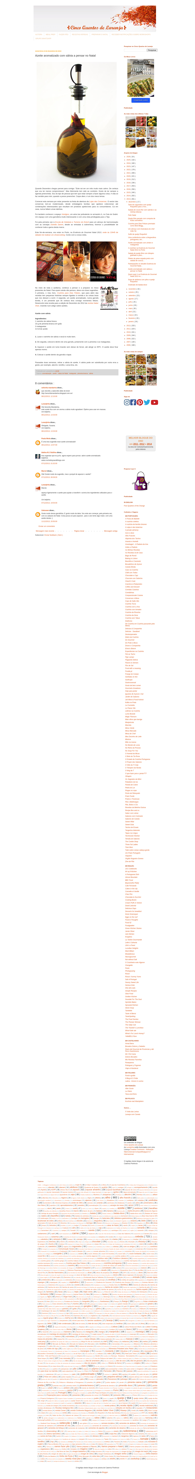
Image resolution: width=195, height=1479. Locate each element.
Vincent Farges (138, 1454)
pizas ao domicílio (89, 1388)
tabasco (74, 1436)
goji (125, 1306)
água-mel (54, 1194)
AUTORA (38, 35)
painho (140, 1366)
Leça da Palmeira (149, 1320)
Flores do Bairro (144, 1299)
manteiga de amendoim (59, 1334)
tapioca (136, 1436)
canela (91, 1230)
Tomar (135, 1439)
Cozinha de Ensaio (88, 1258)
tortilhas (107, 1442)
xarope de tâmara (59, 1461)
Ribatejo (123, 1410)
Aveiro (68, 1208)
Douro (148, 1275)
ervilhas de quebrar (128, 1280)
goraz (132, 1306)
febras (69, 1292)
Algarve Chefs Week (78, 1198)
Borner (81, 1223)
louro (129, 1329)
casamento (137, 1233)
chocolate (96, 1241)
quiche (105, 1401)
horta (134, 1311)
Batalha (84, 1213)
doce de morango (68, 1275)
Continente (64, 1251)
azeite (55, 373)
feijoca (99, 1292)
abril (130, 312)
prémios (41, 1395)
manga (102, 1332)
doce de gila (45, 1275)
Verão (64, 1449)
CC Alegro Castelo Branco (124, 1237)
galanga (92, 1304)
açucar (76, 1189)
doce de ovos (95, 1275)
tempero (56, 1439)
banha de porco (134, 1211)
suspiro (66, 1436)
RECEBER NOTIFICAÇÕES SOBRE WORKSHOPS (131, 35)
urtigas (146, 1444)
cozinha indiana (73, 1261)
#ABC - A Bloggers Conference (47, 1185)
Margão (40, 1336)
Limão (42, 1326)
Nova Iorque (42, 1358)
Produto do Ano (152, 1395)
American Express (62, 1203)
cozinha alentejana (77, 1256)
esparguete (54, 1282)
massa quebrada (106, 1339)
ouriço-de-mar (68, 1366)
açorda (155, 1187)
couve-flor (42, 1256)
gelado (150, 1304)
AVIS (84, 1208)
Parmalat (95, 1371)
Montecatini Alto (152, 1348)
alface (155, 1195)
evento (77, 1285)
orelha (147, 1363)
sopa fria (113, 1434)
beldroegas (45, 1218)
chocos (122, 1242)
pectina (125, 1374)
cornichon (128, 1251)
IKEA (91, 1313)
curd (97, 1268)
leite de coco (93, 1324)
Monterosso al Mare (62, 1351)
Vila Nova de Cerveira (150, 1449)
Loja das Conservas (100, 1329)
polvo (155, 1388)
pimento (142, 1385)
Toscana (117, 1442)
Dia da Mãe (139, 1270)
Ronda (83, 1413)
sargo (145, 1420)
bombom (73, 1223)
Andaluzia (121, 1203)
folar (48, 1301)
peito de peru (144, 1374)
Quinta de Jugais (46, 1403)
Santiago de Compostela (122, 1420)
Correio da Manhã (140, 1251)
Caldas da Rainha (121, 1228)
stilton (150, 1434)
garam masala (123, 1304)
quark (112, 1398)
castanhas (55, 1237)
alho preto (141, 1198)
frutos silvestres (58, 1304)
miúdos (99, 1346)
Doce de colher (152, 1272)
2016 (129, 189)
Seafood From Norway (48, 1423)
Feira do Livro (109, 1292)
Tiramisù (115, 1439)
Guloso (134, 1309)
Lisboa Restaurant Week (133, 1327)
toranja (70, 1442)
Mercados (91, 1344)
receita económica (68, 1405)
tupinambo (110, 1444)
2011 (129, 329)
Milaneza (137, 1344)
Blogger (105, 1472)
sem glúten (84, 1423)
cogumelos (77, 1246)
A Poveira (150, 1185)
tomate (144, 1438)
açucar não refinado (83, 1192)
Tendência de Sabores (69, 1439)
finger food (68, 1297)
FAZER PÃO (63, 35)
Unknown (45, 510)
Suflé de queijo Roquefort (137, 234)
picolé (122, 1382)
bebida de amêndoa (82, 1216)
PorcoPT (81, 1390)
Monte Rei (141, 1348)
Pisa (59, 1388)
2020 (129, 176)
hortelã (154, 1311)
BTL (70, 1225)
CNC (135, 1244)
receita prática (110, 1406)
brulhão (63, 1225)
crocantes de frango (67, 1268)
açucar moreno (68, 1192)
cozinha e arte (102, 1258)
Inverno (136, 1315)
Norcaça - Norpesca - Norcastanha (123, 1356)
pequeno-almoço (115, 1377)
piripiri (50, 1388)
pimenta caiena (135, 1382)
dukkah (155, 1275)
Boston (99, 1223)
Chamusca (126, 1239)
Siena (93, 1431)
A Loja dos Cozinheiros (118, 1185)
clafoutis (89, 1244)
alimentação (151, 1198)
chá (97, 1239)
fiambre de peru (152, 1294)
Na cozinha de (90, 1353)
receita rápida (126, 1405)
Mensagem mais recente (45, 531)
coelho (150, 1244)
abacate (51, 1187)
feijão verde (88, 1292)
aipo (73, 1194)
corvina (40, 1254)
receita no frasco (96, 1405)
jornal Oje (126, 1318)
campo (64, 1230)
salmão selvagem (49, 1418)
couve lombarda (135, 1254)
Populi (54, 1390)
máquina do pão (109, 1334)
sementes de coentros (82, 1425)
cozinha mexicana (44, 1263)
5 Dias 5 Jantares (92, 1185)
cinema (70, 1244)
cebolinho (45, 1239)
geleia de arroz (60, 1306)
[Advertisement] (76, 565)
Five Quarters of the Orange (134, 506)
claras (97, 1244)
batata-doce (119, 1213)
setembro (132, 295)
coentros (52, 1246)
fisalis (89, 1297)
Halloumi (143, 1309)
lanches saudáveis (95, 1320)
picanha (90, 1382)
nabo (109, 1353)
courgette (57, 1253)
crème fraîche (53, 1268)
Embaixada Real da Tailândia (94, 1277)
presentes (77, 1395)
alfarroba (45, 1198)
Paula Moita (46, 439)
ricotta (133, 1410)
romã (64, 1413)
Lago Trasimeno (52, 1320)
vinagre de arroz (96, 1451)
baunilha (55, 1216)
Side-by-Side (72, 1431)
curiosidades (107, 1268)
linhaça (99, 1327)
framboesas (105, 1301)
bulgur (76, 1225)
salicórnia (145, 1415)
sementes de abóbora (127, 1423)
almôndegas (77, 1200)
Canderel (82, 1230)
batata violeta (107, 1213)
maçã (155, 1329)
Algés (90, 1198)
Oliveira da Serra (115, 1363)
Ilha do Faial (45, 1315)
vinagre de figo (127, 1451)
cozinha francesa (152, 1258)
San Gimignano (74, 1420)
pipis (43, 1388)
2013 (129, 199)
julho (130, 302)
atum (49, 1208)
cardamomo (42, 1234)
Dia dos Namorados (56, 1273)
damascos (47, 1270)
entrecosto (46, 1280)
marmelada (70, 1337)
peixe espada (66, 1377)
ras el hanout (123, 1403)
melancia (125, 1342)
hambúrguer (153, 1309)
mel (105, 1341)
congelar (130, 1249)
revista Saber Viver (105, 1410)
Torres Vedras (88, 1442)
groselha (108, 1309)
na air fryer (78, 1353)
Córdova (111, 1251)
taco (81, 1436)
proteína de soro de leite (83, 1398)
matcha (142, 1339)
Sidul (87, 1431)
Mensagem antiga (110, 531)
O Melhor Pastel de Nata (124, 1358)
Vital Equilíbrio (143, 1456)
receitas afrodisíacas (45, 1408)
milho (51, 1346)
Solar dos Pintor (76, 1434)
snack (116, 1431)
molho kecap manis (79, 1348)
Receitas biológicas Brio (64, 1408)
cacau (140, 1225)
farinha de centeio (112, 1287)
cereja (70, 1239)
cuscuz (144, 1268)
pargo (80, 1371)
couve (80, 1254)
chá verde (105, 1239)
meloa (145, 1342)
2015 (129, 192)
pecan (115, 1374)
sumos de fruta (46, 1436)
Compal (44, 1249)
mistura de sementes (86, 1346)
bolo (144, 1221)
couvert (52, 1256)
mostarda (109, 1351)
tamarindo (106, 1436)
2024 (129, 163)
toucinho (133, 1442)
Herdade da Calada (110, 1311)
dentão (87, 1270)
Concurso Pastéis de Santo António (114, 1249)
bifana (60, 1221)
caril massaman (64, 1233)
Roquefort (101, 1413)
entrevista (68, 1280)
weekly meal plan (73, 1459)
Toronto (78, 1442)
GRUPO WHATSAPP (43, 39)
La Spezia (154, 1318)
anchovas (110, 1203)
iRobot (60, 1318)
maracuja (133, 1334)
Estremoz (52, 1285)
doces (115, 1275)
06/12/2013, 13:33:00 (49, 415)
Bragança (116, 1223)
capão (132, 1230)
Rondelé (92, 1413)
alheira (98, 1198)
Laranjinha (45, 404)
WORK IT (123, 1459)
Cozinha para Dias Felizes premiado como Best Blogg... (141, 225)
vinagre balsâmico (79, 1451)
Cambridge (154, 1228)
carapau (151, 1230)
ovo (84, 1365)
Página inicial (79, 531)
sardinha (136, 1420)
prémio (152, 1393)
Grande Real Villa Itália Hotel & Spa (49, 1309)
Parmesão (108, 1371)
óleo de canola (108, 1361)
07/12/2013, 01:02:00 (49, 463)
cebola (139, 1236)
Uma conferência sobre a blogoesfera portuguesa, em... (142, 238)
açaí (113, 1187)
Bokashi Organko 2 (122, 1221)
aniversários (148, 1203)
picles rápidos (111, 1382)
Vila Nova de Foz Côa (47, 1451)
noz (52, 1358)
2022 (129, 170)
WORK (113, 1459)
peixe (155, 1374)
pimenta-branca (82, 373)
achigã (129, 1187)
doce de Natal (82, 1275)
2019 (129, 179)
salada (124, 1415)
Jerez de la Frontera (114, 1318)
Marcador (151, 1334)
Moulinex (124, 1351)
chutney (62, 1244)
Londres (112, 1329)
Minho (64, 1346)
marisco (58, 1337)
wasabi (60, 1459)
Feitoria (133, 1292)
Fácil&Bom (97, 1285)
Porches (62, 1390)
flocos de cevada (140, 1297)
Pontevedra (45, 1390)
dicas (90, 1273)
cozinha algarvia (92, 1256)
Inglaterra (94, 1315)
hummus (45, 1313)
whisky (104, 1459)
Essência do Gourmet (104, 1282)
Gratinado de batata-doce (137, 285)
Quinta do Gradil (59, 1403)
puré (105, 1398)
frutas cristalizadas (150, 1301)
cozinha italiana (100, 1261)
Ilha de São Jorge (135, 1313)
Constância (53, 1251)
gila (100, 1306)
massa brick (123, 1336)
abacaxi (62, 1187)
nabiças (100, 1353)
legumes (41, 1323)
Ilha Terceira (66, 1315)
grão (75, 1309)
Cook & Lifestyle (77, 1251)
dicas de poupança (103, 1272)
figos (50, 1297)
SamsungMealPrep (61, 1420)
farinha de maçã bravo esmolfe (57, 1289)
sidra (80, 1431)
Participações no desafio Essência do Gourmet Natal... (142, 265)
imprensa (76, 1315)
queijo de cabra (53, 1401)
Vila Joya (138, 1449)
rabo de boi (97, 1403)
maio (130, 308)
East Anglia (44, 1277)
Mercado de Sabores (77, 1344)
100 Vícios (63, 1185)
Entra (128, 1277)
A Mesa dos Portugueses (136, 1185)
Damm (55, 1270)
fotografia (86, 1301)
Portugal (62, 1393)
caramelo (140, 1230)
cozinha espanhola (138, 1258)
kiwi (145, 1318)
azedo (104, 1208)
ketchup (139, 1318)
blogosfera (98, 1221)
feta (87, 1294)
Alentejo (140, 1194)
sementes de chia (64, 1426)
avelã (75, 1208)
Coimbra (90, 1246)
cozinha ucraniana (59, 1265)
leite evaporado (108, 1323)
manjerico (129, 1332)
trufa (87, 1444)
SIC (62, 1431)
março (131, 315)
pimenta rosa (57, 1385)
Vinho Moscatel (84, 1456)
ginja (119, 1306)
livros (69, 1329)
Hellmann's (97, 1311)
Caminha (55, 1230)
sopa (100, 1433)
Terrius (90, 1439)
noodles (105, 1356)
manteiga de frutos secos (80, 1334)
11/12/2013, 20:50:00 (49, 521)
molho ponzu (92, 1348)
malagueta (73, 373)
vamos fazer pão (62, 1446)
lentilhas (119, 1324)
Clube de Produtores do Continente (119, 1244)
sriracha (141, 1434)
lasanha (122, 1320)
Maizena (79, 1332)
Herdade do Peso (124, 1311)
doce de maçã (55, 1275)
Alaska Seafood (85, 1194)
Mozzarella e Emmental (46, 1353)
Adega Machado (96, 1192)
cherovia (52, 1242)
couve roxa (150, 1254)
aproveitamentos (67, 1205)
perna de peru (65, 1379)
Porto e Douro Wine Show (132, 1390)
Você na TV (153, 1456)
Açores (44, 1190)
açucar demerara (145, 1190)
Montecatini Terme (46, 1351)
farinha (124, 1285)
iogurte (144, 1316)
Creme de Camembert (131, 1265)
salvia (118, 1418)
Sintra (100, 1431)
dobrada (133, 1272)
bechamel (124, 1216)
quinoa (122, 1401)
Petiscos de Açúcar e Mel (147, 1379)
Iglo (67, 1313)
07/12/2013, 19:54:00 (49, 503)
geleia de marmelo (74, 1306)
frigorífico (138, 1301)
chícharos (71, 1242)
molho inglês (67, 1348)
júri (133, 1318)
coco (141, 1244)
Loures (120, 1329)
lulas (147, 1329)
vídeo (117, 1449)
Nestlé (97, 1356)
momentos (102, 1348)
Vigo (131, 1449)
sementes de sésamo (117, 1428)
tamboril (115, 1436)
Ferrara (68, 1294)
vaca (40, 1447)
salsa (97, 1418)
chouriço (142, 1241)
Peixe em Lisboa (50, 1377)
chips (80, 1242)
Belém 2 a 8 (56, 1218)
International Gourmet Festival (121, 1315)
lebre (139, 1320)
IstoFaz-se (69, 1318)
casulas (93, 1237)
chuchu (51, 1244)
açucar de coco (131, 1190)
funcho (76, 1304)
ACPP (53, 1190)
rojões (51, 1413)
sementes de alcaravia (148, 1423)
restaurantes (151, 1408)
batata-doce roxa (136, 1213)
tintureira (98, 1439)
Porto (116, 1390)
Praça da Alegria (100, 1393)
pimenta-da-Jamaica (108, 1385)
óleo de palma (50, 1363)
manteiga (140, 1332)
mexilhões (103, 1344)
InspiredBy (105, 1315)
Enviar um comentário (47, 526)
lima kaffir (152, 1323)
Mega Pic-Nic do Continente (90, 1341)
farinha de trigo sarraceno (125, 1289)
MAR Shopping (122, 1334)
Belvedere (65, 1218)
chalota (115, 1239)
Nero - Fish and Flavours (49, 1356)
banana (110, 1211)
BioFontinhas (70, 1221)
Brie (132, 1223)
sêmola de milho (135, 1428)
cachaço (57, 1228)
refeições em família (124, 1408)
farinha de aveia (68, 1287)
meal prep (42, 1342)
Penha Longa (89, 1377)
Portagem (99, 1390)
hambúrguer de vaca (49, 1311)
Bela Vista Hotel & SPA (149, 1216)
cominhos (153, 1247)
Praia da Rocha (134, 1393)
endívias (120, 1277)
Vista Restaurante (122, 1456)
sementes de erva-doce (119, 1425)
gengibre (88, 1306)
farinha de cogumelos (130, 1287)
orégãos (137, 1363)
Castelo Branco (83, 1237)
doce (141, 1273)
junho (130, 305)
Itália (80, 1318)
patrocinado (88, 1373)
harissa (63, 1311)
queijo (121, 1398)
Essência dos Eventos (123, 1282)
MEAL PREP (50, 35)
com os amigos (129, 1247)
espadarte (141, 1280)
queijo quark (64, 1401)
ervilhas (112, 1280)
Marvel (44, 471)
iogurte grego (48, 1318)
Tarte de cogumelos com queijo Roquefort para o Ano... (139, 206)
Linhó (107, 1327)
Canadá (73, 1230)
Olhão (103, 1363)
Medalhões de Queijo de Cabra (59, 1341)
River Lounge (152, 1410)
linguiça (82, 1327)
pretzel (127, 1395)
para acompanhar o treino (115, 1369)
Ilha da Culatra (109, 1313)
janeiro (131, 322)
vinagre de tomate (72, 1454)
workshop (135, 1459)
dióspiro (116, 1273)
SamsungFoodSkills (44, 1420)
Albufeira (96, 1194)
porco (70, 1390)
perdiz (55, 1379)
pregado (145, 1393)
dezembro (132, 202)
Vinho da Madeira (50, 1456)
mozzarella (148, 1351)
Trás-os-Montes (53, 1444)
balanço (99, 1211)
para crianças (152, 1369)
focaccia (41, 1301)
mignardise (127, 1344)
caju (100, 1228)
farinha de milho (91, 1289)
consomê (44, 1251)
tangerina (125, 1436)
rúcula (150, 1413)
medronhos (75, 1341)
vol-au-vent (51, 1459)
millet (57, 1346)
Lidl (136, 1323)
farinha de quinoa (107, 1289)
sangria (94, 1420)
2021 (129, 173)
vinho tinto (96, 1456)
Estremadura (42, 1285)
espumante (89, 1282)
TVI (124, 1444)
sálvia (91, 373)
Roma (58, 1413)
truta (93, 1444)
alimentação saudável (44, 1200)
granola (65, 1309)
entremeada (58, 1280)
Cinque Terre (79, 1244)
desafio (104, 1270)
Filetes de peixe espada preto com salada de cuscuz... (141, 259)
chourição (131, 1242)
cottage (48, 1254)
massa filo (61, 1339)
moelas (122, 1346)
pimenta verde (71, 1385)
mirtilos (72, 1346)
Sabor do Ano (57, 1415)
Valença (48, 1446)
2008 (129, 339)
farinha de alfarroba (140, 1285)
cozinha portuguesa (113, 1263)
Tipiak (106, 1439)
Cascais (146, 1233)
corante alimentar (99, 1251)
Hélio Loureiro (86, 1311)
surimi (59, 1436)
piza (76, 1388)
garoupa (134, 1304)
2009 (129, 335)
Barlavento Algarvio (150, 1211)
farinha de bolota (82, 1287)
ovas (77, 1366)
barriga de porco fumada (50, 1213)
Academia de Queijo (91, 1187)
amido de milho (77, 1203)
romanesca (74, 1413)
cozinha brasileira (149, 1256)
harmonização (74, 1311)
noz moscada (65, 1358)
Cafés (82, 1228)
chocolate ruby (112, 1242)
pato (74, 1374)
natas (143, 1353)
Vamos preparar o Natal (112, 1446)
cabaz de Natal (63, 373)
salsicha (110, 1418)
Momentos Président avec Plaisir (121, 1349)
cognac (65, 1246)
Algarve (64, 1198)
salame (136, 1415)
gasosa (142, 1304)
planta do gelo (138, 1388)
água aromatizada (130, 1192)
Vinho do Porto (66, 1456)
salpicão (88, 1418)
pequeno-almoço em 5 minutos (139, 1377)
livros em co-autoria (84, 1329)
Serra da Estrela (149, 1428)
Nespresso (89, 1356)
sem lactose (95, 1423)
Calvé (132, 1228)
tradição (141, 1442)
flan (115, 1297)
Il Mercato (99, 1313)
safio (99, 1415)
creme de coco (145, 1265)
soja (67, 1434)
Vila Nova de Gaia (63, 1451)
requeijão (139, 1408)
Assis (42, 1208)
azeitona (138, 1208)
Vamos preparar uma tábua (139, 1446)
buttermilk (101, 1225)
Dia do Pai (41, 1272)
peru (82, 1379)
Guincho (117, 1309)
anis (138, 1203)
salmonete (61, 1418)
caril (53, 1234)
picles (99, 1382)
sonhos (93, 1434)
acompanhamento (141, 1187)
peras (155, 1377)
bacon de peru (88, 1211)
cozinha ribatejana (133, 1263)
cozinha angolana (106, 1256)
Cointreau (99, 1246)
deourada (96, 1270)
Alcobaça (119, 1194)
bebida (68, 1216)
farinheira (50, 1292)
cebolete (154, 1237)
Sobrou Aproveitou (54, 1434)
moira (129, 1346)
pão (75, 1369)
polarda (147, 1388)
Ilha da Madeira (122, 1313)
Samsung (149, 1418)
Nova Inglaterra (150, 1356)
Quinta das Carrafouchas (149, 1401)
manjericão (114, 1332)
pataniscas (50, 1374)
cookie (88, 1251)
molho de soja (52, 1349)
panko (55, 1369)
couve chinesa (93, 1254)
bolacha (134, 1221)
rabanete (78, 1403)
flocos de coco (153, 1297)
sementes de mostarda (77, 1428)
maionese (67, 1332)
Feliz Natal (132, 215)
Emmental (110, 1277)
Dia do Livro (151, 1270)
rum (47, 1415)
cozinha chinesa (43, 1258)
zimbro (77, 1461)
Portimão (107, 1390)
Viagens (84, 1449)
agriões (116, 1192)
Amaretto (121, 1200)
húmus (61, 1313)
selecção (65, 1422)
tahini (88, 1436)
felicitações (144, 1292)
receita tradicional (146, 1406)
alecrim (128, 1194)
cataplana (101, 1237)
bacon (76, 1211)
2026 (129, 157)
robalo (43, 1413)
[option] (140, 81)
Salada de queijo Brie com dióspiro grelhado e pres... (141, 254)
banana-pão (121, 1211)
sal (105, 1415)
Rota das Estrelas (114, 1413)
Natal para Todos (131, 1353)
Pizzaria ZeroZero (104, 1388)
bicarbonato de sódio (46, 1221)
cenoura (57, 1239)
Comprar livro (141, 100)
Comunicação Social (66, 1249)
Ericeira (78, 1280)
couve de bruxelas (108, 1254)
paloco (48, 1369)
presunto (117, 1395)
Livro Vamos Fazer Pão (57, 1329)
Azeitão (112, 1208)
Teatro (40, 1439)
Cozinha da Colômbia (57, 1258)
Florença (133, 1299)
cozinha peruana (96, 1263)
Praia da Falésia (122, 1393)
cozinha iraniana (87, 1261)
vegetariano (45, 1449)
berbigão (75, 1218)
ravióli (133, 1403)
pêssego (124, 1379)
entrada (136, 1277)
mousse (136, 1351)
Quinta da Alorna (134, 1401)
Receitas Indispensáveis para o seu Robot (92, 1408)
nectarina (154, 1353)
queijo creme (139, 1398)
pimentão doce (126, 1385)
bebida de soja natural (111, 1216)
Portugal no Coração (79, 1393)
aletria (148, 1194)
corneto (119, 1251)
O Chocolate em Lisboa (82, 1358)
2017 (129, 186)
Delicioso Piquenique (75, 1270)
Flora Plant (124, 1299)
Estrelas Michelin (148, 1282)
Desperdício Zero (126, 1270)
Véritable (73, 1449)
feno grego (154, 1292)
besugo (96, 1218)
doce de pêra (106, 1275)
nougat (140, 1356)
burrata (85, 1225)
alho (108, 1197)
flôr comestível (69, 1299)
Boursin (108, 1223)
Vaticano (154, 1446)
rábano (88, 1403)
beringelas (85, 1218)
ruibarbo (40, 1415)
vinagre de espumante (112, 1451)
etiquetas (61, 1285)
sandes (85, 1420)
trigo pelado (65, 1444)
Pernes (75, 1379)
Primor (135, 1395)
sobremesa (130, 1430)
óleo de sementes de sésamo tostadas (70, 1363)
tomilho (41, 1441)
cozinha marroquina (131, 1261)
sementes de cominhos (101, 1425)
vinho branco (151, 1454)
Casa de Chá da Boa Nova (106, 1233)
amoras (90, 1203)
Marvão (101, 1336)
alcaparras (107, 1195)
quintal (69, 1403)
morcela (99, 1351)
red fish (110, 1408)
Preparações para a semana (57, 1395)
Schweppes (153, 1420)
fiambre (105, 1294)
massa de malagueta (148, 1336)
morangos (85, 1351)
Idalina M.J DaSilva (49, 452)
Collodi (107, 1246)
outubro (131, 292)
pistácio (67, 1388)
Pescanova (112, 1379)
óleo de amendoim (93, 1361)
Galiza (113, 1304)
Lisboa (114, 1327)
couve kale (122, 1254)
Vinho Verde (109, 1456)
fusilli (85, 1304)
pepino (100, 1377)
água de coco (143, 1192)
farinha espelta (142, 1289)
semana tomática (108, 1423)
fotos (96, 1301)
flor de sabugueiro (106, 1299)
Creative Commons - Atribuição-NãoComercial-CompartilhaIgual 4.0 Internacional (139, 1152)
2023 (129, 166)
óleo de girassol (136, 1361)
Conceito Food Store (85, 1249)
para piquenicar (68, 1371)
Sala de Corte (113, 1415)
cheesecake (146, 1239)
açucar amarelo (93, 1189)
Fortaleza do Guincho (71, 1301)
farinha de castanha (96, 1287)
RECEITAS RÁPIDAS (80, 35)
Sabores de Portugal (88, 1415)
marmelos (83, 1337)
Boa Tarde (110, 1221)
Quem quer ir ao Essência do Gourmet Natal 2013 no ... (142, 275)
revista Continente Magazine (81, 1410)
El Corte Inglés (55, 1277)
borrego (89, 1223)
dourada (140, 1275)
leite (50, 1323)
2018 (129, 183)
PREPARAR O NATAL (100, 35)
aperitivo (53, 1205)
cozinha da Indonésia (73, 1258)
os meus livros (56, 1366)
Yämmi (69, 1461)
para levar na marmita (49, 1371)
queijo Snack (75, 1401)
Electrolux (67, 1277)
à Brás (103, 1185)
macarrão (45, 1332)
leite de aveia (80, 1323)
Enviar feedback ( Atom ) (54, 535)
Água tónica (44, 1194)
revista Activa (47, 1410)
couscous (72, 1254)
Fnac (153, 1299)
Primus (143, 1395)
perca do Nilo (46, 1379)
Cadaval (65, 1228)
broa (155, 1223)
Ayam (97, 1208)
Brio (148, 1223)
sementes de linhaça (56, 1428)
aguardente (64, 1194)
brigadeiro (140, 1223)
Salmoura (71, 1418)
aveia (58, 1208)
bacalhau (153, 1208)
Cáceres (48, 1228)
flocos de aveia (125, 1297)
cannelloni (105, 1230)
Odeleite (152, 1358)
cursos (118, 1268)
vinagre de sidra (57, 1454)
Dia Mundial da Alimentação (76, 1272)
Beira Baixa (135, 1216)
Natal (118, 1353)
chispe (87, 1242)
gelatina (41, 1306)
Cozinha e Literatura (120, 1258)
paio (146, 1366)
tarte (144, 1436)
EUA (69, 1285)
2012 (129, 326)
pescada (100, 1379)
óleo (67, 1361)
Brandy (124, 1223)
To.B (122, 1439)
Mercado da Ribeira (60, 1344)
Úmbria (138, 1444)
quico (114, 1401)
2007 (129, 342)
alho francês (125, 1198)
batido (44, 1216)
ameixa (141, 1200)
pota (90, 1393)
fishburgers (97, 1297)
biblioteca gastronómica (124, 1218)
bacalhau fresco (65, 1211)
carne (76, 1233)
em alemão (77, 1277)
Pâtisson (66, 1374)
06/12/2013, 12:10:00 (49, 396)
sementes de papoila (97, 1428)
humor (54, 1313)
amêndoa (153, 1200)
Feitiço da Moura (123, 1292)
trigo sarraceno (77, 1444)
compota (53, 1249)
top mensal (61, 1442)
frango (125, 1301)
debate (62, 1270)
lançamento (64, 1320)
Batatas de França (151, 1213)
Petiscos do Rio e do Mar (47, 1382)
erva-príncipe (100, 1280)
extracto (88, 1285)
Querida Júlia (88, 1401)
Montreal (74, 1351)
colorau (116, 1247)
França (116, 1301)
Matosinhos (151, 1339)
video (110, 1449)
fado (105, 1285)
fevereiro (131, 318)
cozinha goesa (46, 1261)
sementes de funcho (137, 1425)
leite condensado (64, 1324)
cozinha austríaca (135, 1256)
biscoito (80, 1221)
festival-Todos (78, 1294)
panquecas (65, 1369)
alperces (88, 1200)
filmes (58, 1297)
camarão (141, 1228)
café (73, 1228)
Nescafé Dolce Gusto (67, 1356)
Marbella (142, 1334)
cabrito (125, 1225)
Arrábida (104, 1205)
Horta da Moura (144, 1311)
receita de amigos (52, 1405)
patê (58, 1374)
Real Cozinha (143, 1403)
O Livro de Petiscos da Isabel (103, 1358)
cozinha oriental (58, 1263)
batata (93, 1213)
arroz (131, 1205)
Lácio (42, 1320)
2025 (129, 160)
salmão (154, 1415)
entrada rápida (152, 1277)
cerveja (80, 1239)
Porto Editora (147, 1390)
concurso (97, 1249)
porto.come (51, 1393)
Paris (86, 1371)
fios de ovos (80, 1297)
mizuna (106, 1346)
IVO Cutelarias (91, 1318)
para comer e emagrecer (135, 1369)
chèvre (62, 1242)
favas (60, 1292)
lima (142, 1324)
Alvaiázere (111, 1200)
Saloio (79, 1418)
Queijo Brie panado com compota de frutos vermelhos (141, 219)
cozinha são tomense (148, 1263)
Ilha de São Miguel (151, 1313)
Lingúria (91, 1327)
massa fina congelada (75, 1339)
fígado (43, 1297)
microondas (116, 1344)
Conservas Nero (151, 1249)
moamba (114, 1346)
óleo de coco (121, 1361)
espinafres (74, 1282)
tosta (125, 1442)
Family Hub (113, 1285)
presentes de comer (92, 1395)
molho (136, 1346)
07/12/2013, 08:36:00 (49, 477)
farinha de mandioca (76, 1289)
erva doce (87, 1280)
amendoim (48, 1203)
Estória (136, 1282)
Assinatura (154, 1205)
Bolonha (64, 1223)
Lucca (140, 1329)
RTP (143, 1413)
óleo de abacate (78, 1361)
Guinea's (125, 1309)
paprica (95, 1369)
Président (106, 1395)
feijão (76, 1292)
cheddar (136, 1239)
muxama (68, 1353)
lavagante (132, 1320)
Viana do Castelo (99, 1449)
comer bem (143, 1246)
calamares (110, 1228)
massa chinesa (134, 1336)
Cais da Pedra (91, 1228)
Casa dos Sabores (124, 1233)
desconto (114, 1270)
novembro (132, 289)
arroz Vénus (144, 1205)
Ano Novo (42, 1205)
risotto (141, 1410)
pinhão (154, 1386)
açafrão (105, 1187)
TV (117, 1444)
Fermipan (58, 1294)
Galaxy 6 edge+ (103, 1304)
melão (136, 1342)
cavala (111, 1237)
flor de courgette (82, 1299)
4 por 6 (78, 1185)
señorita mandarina (49, 388)
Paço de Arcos (130, 1366)
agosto (131, 299)
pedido (133, 1374)
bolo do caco (53, 1223)
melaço (116, 1341)
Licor (129, 1323)
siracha (108, 1431)
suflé (155, 1434)
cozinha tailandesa (44, 1265)
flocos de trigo (58, 1299)
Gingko (112, 1306)
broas (44, 1225)
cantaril (124, 1230)
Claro (104, 1244)
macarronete (57, 1332)
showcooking (51, 1431)
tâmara (96, 1436)
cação (133, 1225)
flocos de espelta (46, 1299)
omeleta (128, 1363)
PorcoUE (90, 1390)
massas (129, 1339)
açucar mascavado (53, 1192)
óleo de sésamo (90, 1363)
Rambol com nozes (110, 1403)
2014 (129, 196)
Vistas (134, 1456)
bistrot (89, 1221)
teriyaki (82, 1439)
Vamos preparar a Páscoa (87, 1447)
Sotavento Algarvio (128, 1434)
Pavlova (107, 1374)
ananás (100, 1203)
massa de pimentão (45, 1339)
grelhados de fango (87, 1309)
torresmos (98, 1442)
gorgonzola (142, 1306)
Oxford (110, 1366)
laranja (109, 1320)
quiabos (97, 1401)
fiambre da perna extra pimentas (123, 1294)
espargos (41, 1282)
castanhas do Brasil (70, 1237)
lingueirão (73, 1327)
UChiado (130, 1444)
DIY (125, 1272)
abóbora (74, 1187)
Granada (152, 1306)
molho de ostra (145, 1346)
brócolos (53, 1225)
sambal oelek (137, 1418)
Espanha (150, 1280)
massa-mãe (119, 1339)
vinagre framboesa (104, 1454)
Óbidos (137, 1358)
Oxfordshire (119, 1366)
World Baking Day (152, 1459)
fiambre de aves (140, 1294)
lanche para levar (78, 1320)
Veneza (56, 1449)
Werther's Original (93, 1459)
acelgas (121, 1187)
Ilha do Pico (55, 1315)
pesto (134, 1379)
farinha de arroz (53, 1287)
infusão (85, 1315)
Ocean (144, 1358)
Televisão (48, 1439)
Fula (68, 1304)
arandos (81, 1205)
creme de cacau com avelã (112, 1265)
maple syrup (97, 1334)
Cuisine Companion (83, 1268)
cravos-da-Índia (84, 1265)
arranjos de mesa (117, 1205)
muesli (59, 1353)
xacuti (49, 1461)
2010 (129, 332)
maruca (94, 1336)
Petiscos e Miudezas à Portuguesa (71, 1382)
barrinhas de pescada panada (71, 1213)
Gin (105, 1306)
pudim (96, 1398)
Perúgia (91, 1379)
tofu (128, 1439)
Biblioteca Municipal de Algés (146, 1218)
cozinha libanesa (116, 1261)
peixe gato (78, 1377)
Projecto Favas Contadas (65, 1398)
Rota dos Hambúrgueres (131, 1413)
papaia (86, 1369)
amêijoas (130, 1200)
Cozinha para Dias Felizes (76, 1263)
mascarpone (111, 1336)
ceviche (90, 1239)
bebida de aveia (97, 1216)
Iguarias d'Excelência (79, 1313)
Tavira (152, 1436)
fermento (45, 1294)
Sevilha (40, 1431)
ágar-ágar (107, 1192)
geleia (51, 1306)
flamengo (107, 1297)
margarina (49, 1336)
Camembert (45, 1230)
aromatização (47, 373)
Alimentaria (58, 1200)
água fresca (153, 1192)
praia (111, 1393)
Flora (116, 1299)
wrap (42, 1461)
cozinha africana (63, 1256)
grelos (98, 1309)
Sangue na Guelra (106, 1420)
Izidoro (102, 1318)
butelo (93, 1225)
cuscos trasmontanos (131, 1268)
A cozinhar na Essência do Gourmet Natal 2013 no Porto (141, 249)
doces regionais (128, 1275)
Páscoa (119, 1371)
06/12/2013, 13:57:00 (49, 445)
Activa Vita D (65, 1190)
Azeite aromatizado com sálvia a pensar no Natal (140, 270)
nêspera (80, 1356)
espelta (64, 1282)
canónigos (115, 1230)
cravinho (71, 1265)
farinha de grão (144, 1287)
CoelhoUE (41, 1246)
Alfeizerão (55, 1198)
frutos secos (46, 1304)
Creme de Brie (95, 1265)
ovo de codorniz (100, 1366)
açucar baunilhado (114, 1190)
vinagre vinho (120, 1454)
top (52, 1442)
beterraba (106, 1218)
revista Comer (60, 1410)
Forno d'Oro (58, 1301)
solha (86, 1434)
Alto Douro (100, 1200)
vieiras (124, 1449)
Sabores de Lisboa (72, 1415)
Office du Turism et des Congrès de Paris (50, 1361)
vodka (43, 1459)
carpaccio (91, 1233)
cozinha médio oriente (148, 1261)
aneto (130, 1203)
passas (130, 1371)
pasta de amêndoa (143, 1371)
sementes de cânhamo (46, 1425)
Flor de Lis (94, 1299)
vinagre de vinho (87, 1454)
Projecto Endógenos (48, 1398)
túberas (101, 1444)
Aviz (90, 1208)
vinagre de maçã (141, 1451)
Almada (67, 1200)
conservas (139, 1249)
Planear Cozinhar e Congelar (122, 1388)
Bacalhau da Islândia (50, 1211)
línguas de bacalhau (60, 1327)
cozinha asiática (120, 1256)
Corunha (152, 1251)
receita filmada (83, 1405)
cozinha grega (59, 1261)
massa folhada (90, 1339)
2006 (129, 345)
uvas (153, 1444)
